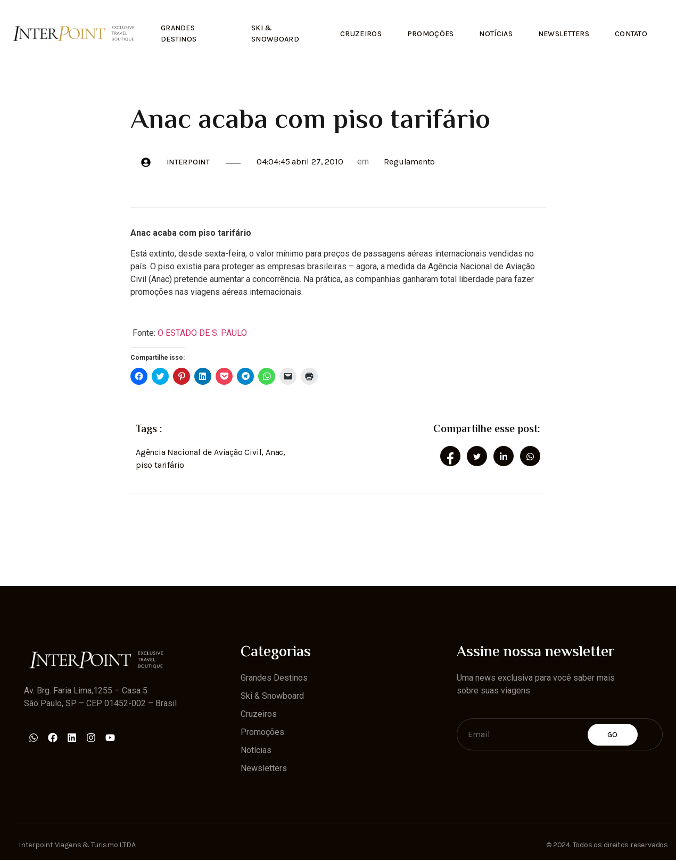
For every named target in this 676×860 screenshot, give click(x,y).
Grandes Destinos (179, 32)
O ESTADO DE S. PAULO (202, 332)
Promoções (426, 32)
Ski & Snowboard (273, 32)
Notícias (492, 32)
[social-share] (450, 455)
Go (612, 733)
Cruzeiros (356, 32)
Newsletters (562, 32)
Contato (630, 32)
